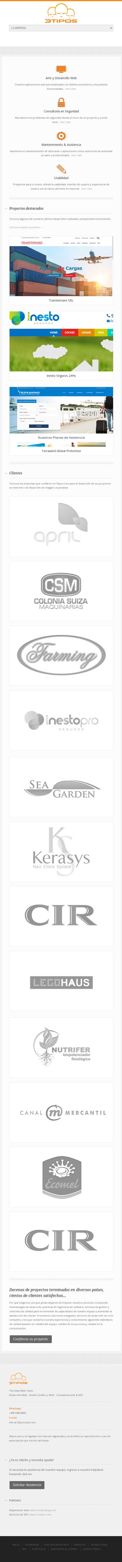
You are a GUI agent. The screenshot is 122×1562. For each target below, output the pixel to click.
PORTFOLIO (39, 1549)
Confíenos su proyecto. (31, 1338)
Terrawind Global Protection (61, 451)
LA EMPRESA (32, 1544)
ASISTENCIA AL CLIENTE (64, 1549)
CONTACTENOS (91, 1549)
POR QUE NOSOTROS (56, 1544)
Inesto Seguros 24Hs (61, 376)
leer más (70, 88)
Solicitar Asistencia (27, 1484)
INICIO (16, 1544)
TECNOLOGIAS (99, 1544)
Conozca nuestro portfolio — (26, 227)
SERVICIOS (80, 1544)
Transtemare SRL (61, 300)
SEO (24, 1549)
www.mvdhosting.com (43, 1510)
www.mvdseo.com (40, 1514)
